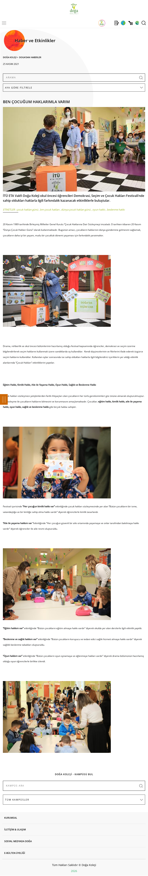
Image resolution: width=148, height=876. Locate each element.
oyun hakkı (98, 209)
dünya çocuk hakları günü (76, 209)
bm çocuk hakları (49, 209)
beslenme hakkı (116, 209)
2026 (74, 871)
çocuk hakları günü (27, 209)
